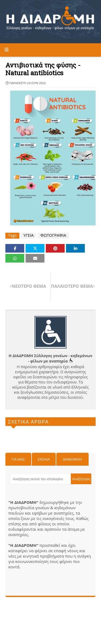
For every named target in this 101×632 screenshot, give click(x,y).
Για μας (18, 459)
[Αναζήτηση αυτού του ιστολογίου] (40, 478)
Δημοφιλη (72, 459)
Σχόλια (44, 459)
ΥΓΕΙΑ (28, 235)
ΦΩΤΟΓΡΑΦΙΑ (53, 235)
